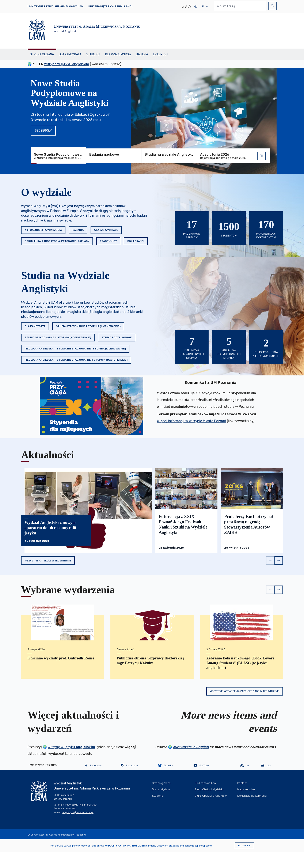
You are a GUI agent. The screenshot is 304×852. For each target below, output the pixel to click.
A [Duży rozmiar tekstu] (189, 6)
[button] (270, 560)
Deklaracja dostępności (252, 795)
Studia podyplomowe (117, 337)
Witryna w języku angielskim (66, 64)
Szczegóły (43, 130)
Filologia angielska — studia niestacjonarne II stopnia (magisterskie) (76, 359)
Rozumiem (244, 845)
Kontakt (242, 783)
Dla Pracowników (118, 54)
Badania (142, 54)
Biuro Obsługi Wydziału (209, 789)
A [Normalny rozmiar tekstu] (183, 6)
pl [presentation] (203, 7)
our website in (191, 747)
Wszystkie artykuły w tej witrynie (48, 560)
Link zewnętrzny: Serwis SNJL (110, 6)
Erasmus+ (160, 54)
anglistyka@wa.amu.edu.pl (78, 812)
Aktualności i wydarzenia (43, 229)
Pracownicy (108, 241)
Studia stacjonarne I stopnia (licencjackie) (88, 326)
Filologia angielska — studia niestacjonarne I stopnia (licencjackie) (75, 348)
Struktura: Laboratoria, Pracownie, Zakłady (57, 241)
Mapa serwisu (246, 789)
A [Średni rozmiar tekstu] (186, 7)
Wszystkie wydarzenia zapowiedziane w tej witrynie (244, 691)
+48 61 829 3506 (67, 804)
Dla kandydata (70, 54)
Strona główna (42, 54)
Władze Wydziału (106, 229)
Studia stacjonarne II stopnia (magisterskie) (58, 337)
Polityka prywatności (124, 845)
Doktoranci (135, 241)
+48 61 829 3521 (88, 804)
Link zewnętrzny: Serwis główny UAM (55, 6)
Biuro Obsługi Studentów (211, 795)
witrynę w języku (71, 747)
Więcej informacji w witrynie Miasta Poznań (191, 421)
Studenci (93, 54)
